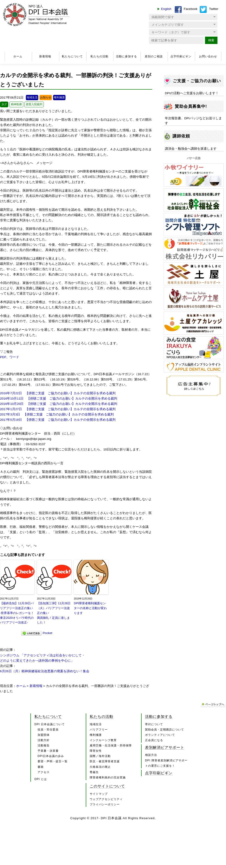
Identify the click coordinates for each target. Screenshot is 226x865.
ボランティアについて (160, 734)
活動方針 (44, 740)
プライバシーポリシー (105, 804)
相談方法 (151, 755)
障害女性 (96, 750)
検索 (211, 40)
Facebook (191, 9)
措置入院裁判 (34, 104)
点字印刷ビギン (180, 56)
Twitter (213, 9)
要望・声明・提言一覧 (53, 761)
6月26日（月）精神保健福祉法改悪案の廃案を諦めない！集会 (44, 671)
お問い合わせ (208, 56)
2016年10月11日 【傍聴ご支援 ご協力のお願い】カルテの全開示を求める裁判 (58, 398)
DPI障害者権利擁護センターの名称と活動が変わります (90, 608)
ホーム (17, 56)
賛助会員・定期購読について (164, 729)
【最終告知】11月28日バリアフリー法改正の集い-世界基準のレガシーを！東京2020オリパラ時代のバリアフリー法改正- (17, 613)
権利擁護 (59, 97)
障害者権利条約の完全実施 (108, 777)
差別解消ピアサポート (164, 747)
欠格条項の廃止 (100, 767)
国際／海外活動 (100, 756)
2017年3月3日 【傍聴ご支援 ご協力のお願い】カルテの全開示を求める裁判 (57, 414)
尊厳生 (94, 772)
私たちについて (72, 56)
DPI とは (40, 779)
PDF (3, 357)
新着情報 (45, 56)
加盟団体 (44, 734)
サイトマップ (99, 793)
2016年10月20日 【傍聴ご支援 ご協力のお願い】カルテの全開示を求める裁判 (58, 404)
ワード (14, 357)
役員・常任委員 (48, 729)
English (166, 9)
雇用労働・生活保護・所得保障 (111, 745)
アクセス (44, 772)
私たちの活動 (99, 56)
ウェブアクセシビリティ (106, 799)
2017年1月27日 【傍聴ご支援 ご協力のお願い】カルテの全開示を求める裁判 (58, 409)
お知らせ (45, 97)
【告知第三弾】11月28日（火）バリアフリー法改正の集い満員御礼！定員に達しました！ (54, 613)
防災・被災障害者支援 (105, 761)
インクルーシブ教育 (103, 740)
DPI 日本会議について (49, 724)
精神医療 (16, 104)
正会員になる (154, 740)
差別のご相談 (154, 56)
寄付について (154, 724)
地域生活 (32, 97)
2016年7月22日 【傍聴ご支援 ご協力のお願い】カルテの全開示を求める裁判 (58, 393)
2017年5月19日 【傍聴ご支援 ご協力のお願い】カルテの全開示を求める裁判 (58, 419)
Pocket (47, 633)
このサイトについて (107, 786)
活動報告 (44, 745)
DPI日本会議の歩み (51, 756)
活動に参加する (126, 56)
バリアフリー (99, 729)
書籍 (41, 767)
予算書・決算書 (48, 750)
